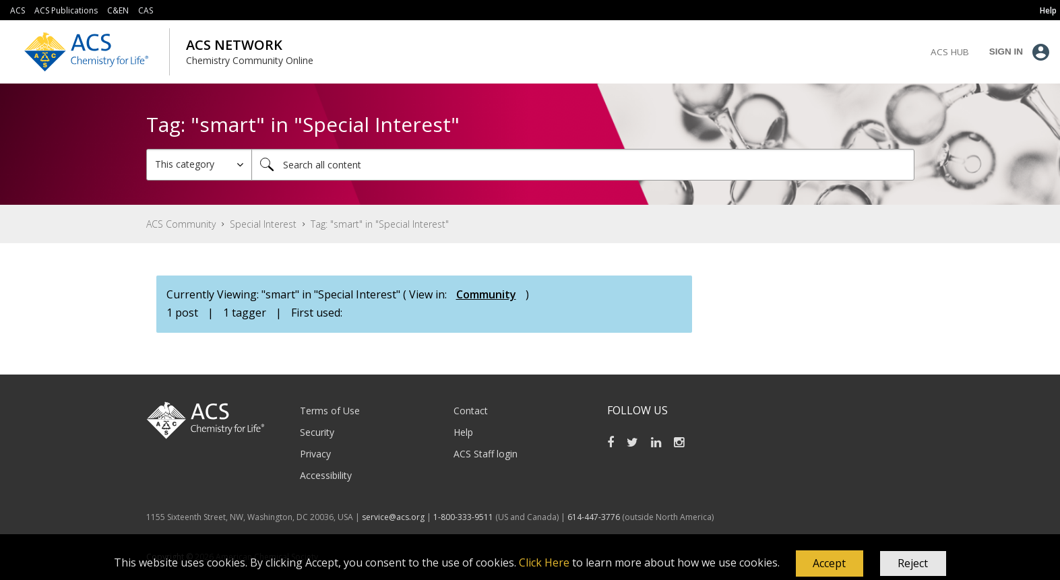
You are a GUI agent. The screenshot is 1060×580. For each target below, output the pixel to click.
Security (317, 432)
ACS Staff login (486, 453)
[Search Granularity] (199, 165)
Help (463, 432)
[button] (829, 563)
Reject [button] (913, 563)
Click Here (544, 562)
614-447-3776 (594, 517)
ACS (17, 10)
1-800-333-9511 (463, 517)
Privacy (315, 453)
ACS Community (181, 224)
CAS (145, 10)
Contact (471, 410)
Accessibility (326, 475)
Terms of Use (330, 410)
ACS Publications (66, 10)
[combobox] (582, 165)
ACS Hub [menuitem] (950, 52)
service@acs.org (393, 517)
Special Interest (263, 224)
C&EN (118, 10)
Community (486, 294)
